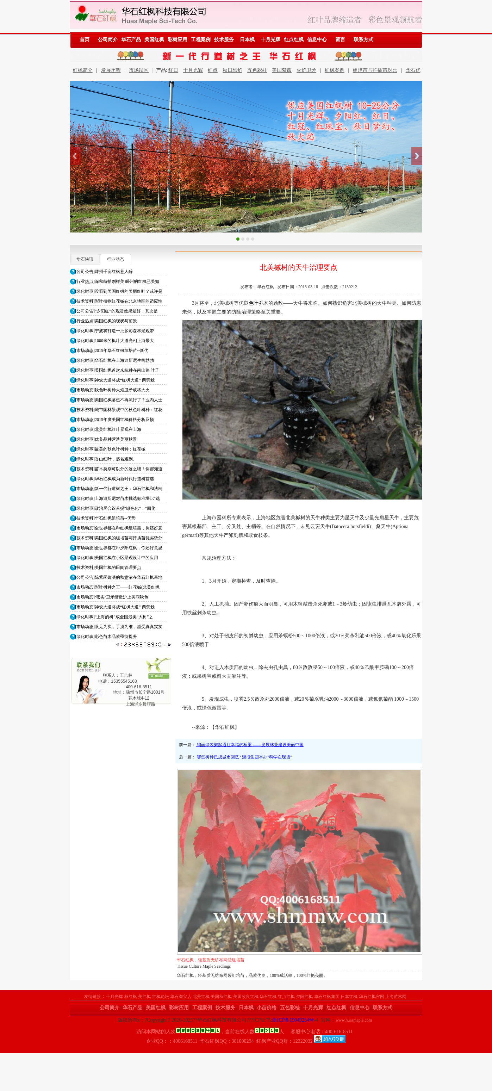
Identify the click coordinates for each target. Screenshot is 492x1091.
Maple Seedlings (191, 966)
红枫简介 (83, 70)
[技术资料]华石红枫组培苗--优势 (105, 518)
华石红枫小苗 (189, 959)
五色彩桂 (257, 70)
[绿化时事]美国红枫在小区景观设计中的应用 (116, 557)
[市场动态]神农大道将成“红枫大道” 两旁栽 (115, 607)
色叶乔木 (258, 303)
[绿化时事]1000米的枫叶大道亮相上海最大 (114, 340)
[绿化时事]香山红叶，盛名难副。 (106, 459)
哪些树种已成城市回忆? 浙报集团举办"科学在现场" (244, 757)
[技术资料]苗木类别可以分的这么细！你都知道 (118, 468)
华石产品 (131, 39)
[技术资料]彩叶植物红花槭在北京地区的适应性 (118, 301)
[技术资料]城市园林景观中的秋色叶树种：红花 (118, 409)
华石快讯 (84, 259)
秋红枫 (130, 996)
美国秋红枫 (221, 996)
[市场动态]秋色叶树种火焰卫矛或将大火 (112, 390)
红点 (213, 70)
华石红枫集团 (327, 996)
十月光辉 (270, 39)
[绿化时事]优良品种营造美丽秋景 (106, 439)
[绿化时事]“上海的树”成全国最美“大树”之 (114, 616)
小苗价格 (266, 1007)
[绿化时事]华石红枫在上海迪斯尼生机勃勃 (114, 360)
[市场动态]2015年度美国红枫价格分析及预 (114, 419)
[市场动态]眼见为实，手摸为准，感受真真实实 (118, 626)
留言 (340, 39)
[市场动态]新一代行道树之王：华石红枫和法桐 (118, 488)
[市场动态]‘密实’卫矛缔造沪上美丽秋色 (111, 597)
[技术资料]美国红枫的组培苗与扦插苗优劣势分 (118, 537)
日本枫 (247, 39)
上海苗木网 (395, 996)
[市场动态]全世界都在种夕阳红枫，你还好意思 (118, 547)
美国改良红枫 (246, 996)
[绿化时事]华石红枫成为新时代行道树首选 (114, 478)
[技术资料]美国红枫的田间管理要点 (108, 567)
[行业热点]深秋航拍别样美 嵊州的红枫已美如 (117, 281)
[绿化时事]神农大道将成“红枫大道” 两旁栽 (115, 380)
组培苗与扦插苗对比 (375, 70)
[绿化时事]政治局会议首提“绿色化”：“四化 (115, 508)
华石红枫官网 (371, 996)
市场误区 (139, 70)
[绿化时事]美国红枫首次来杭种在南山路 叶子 (117, 370)
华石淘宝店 (180, 996)
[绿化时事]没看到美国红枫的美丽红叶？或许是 (118, 291)
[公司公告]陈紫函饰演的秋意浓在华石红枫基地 (118, 577)
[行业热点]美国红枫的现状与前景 (106, 320)
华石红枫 (268, 996)
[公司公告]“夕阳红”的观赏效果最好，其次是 (116, 311)
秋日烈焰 (232, 70)
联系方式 (363, 39)
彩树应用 (177, 39)
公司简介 (108, 39)
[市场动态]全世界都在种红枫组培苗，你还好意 (118, 528)
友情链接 (92, 996)
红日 (173, 70)
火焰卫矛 (306, 70)
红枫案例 (334, 70)
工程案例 (201, 39)
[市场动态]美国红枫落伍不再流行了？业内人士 (118, 399)
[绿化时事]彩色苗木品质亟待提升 (106, 636)
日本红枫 (349, 996)
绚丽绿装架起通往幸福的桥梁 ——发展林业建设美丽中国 (250, 744)
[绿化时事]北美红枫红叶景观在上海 (108, 429)
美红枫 (144, 996)
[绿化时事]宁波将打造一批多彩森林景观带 (114, 330)
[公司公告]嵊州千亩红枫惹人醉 (104, 271)
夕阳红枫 (304, 996)
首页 (84, 39)
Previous (75, 156)
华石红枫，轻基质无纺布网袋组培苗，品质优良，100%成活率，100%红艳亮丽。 (252, 975)
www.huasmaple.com (354, 1020)
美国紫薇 (282, 70)
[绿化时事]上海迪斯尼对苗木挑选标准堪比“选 (117, 498)
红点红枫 (294, 39)
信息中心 (317, 39)
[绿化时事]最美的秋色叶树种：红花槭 (110, 449)
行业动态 (115, 259)
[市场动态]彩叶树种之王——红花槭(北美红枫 (117, 587)
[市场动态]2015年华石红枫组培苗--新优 (111, 350)
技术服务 (224, 39)
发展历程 (111, 70)
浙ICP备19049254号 (293, 1020)
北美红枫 (201, 996)
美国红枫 (154, 39)
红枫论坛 (160, 996)
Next (416, 156)
